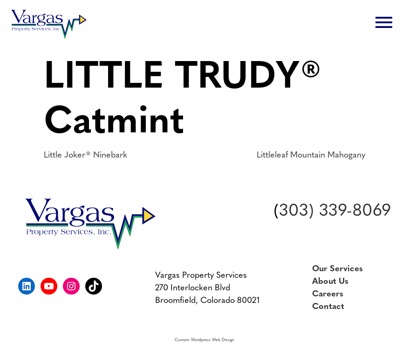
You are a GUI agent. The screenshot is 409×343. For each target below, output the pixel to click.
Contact (328, 306)
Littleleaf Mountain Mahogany (311, 155)
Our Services (337, 269)
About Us (330, 281)
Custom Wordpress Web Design (204, 340)
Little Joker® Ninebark (85, 155)
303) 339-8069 (335, 211)
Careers (327, 294)
